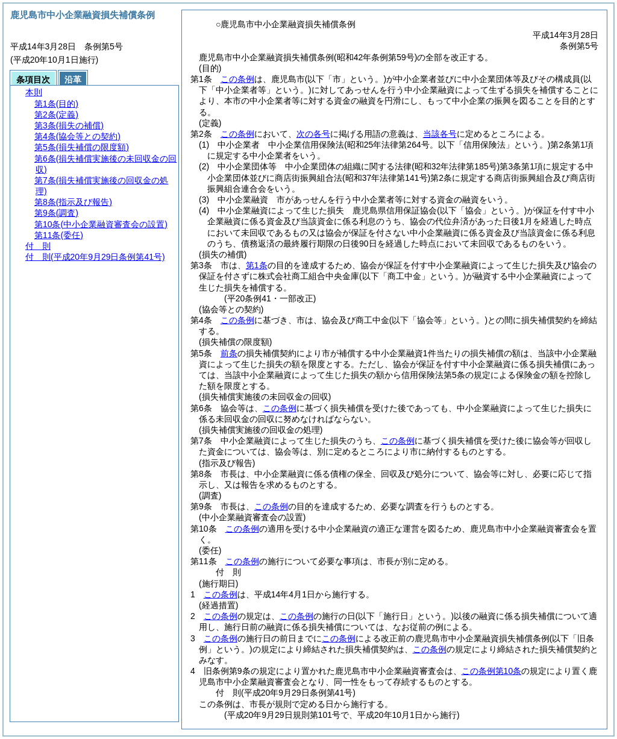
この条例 (237, 79)
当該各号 (440, 134)
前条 (229, 353)
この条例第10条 (492, 671)
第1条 (257, 265)
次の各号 (313, 134)
